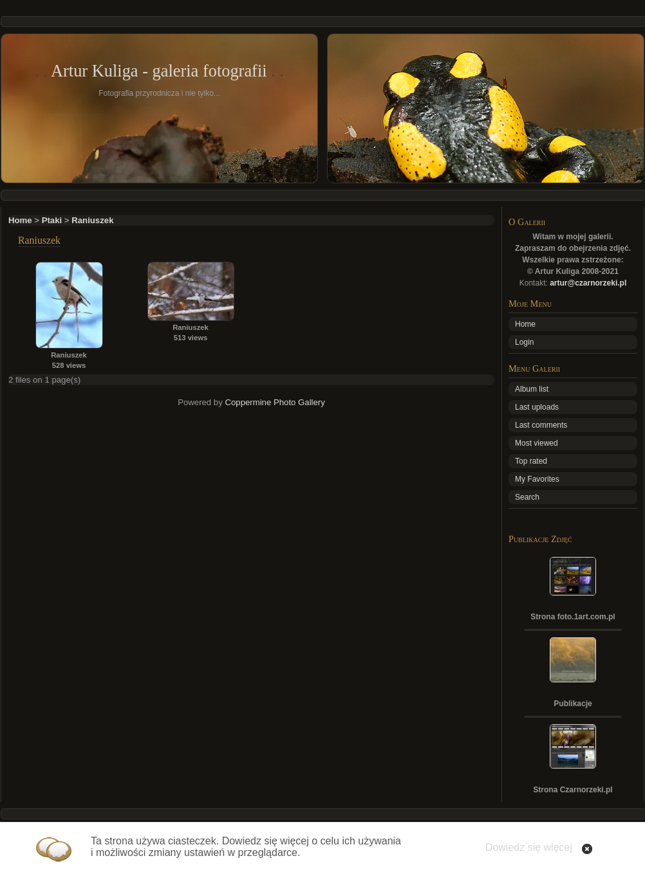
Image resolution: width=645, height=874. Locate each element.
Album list (531, 389)
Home (20, 220)
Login (524, 342)
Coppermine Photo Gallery (274, 402)
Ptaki (52, 220)
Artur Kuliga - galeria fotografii (159, 70)
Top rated (531, 461)
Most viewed (536, 443)
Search (527, 497)
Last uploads (537, 407)
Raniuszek (92, 220)
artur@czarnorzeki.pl (588, 282)
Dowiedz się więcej (528, 847)
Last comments (541, 425)
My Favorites (537, 479)
